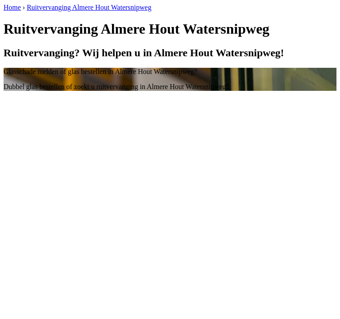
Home (12, 7)
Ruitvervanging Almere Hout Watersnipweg (89, 7)
